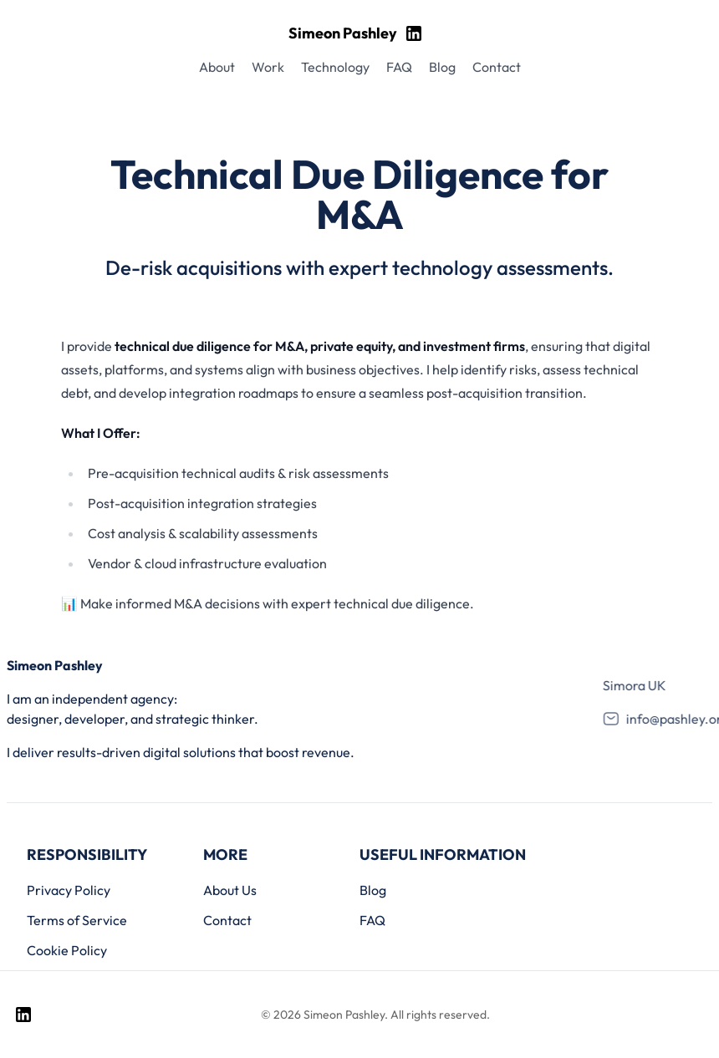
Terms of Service (77, 920)
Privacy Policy (68, 890)
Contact (227, 920)
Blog (373, 890)
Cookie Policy (67, 950)
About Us (230, 890)
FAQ (372, 920)
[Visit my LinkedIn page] (414, 33)
